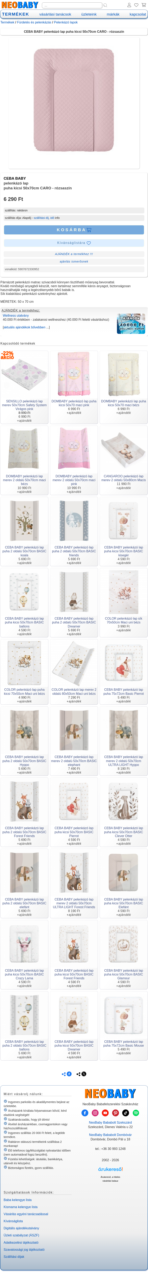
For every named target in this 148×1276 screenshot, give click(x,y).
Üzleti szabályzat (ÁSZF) (21, 1235)
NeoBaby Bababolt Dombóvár (110, 1135)
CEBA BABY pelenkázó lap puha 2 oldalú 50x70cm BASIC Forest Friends (24, 831)
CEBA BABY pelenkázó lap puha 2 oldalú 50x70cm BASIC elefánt (24, 903)
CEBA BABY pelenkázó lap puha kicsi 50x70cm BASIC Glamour (123, 974)
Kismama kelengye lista (21, 1207)
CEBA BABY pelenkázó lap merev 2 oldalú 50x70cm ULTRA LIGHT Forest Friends (74, 903)
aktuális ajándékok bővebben (24, 327)
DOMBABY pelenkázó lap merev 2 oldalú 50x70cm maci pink (74, 480)
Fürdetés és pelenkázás (34, 22)
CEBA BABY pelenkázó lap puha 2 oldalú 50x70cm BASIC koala (24, 551)
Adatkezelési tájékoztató (21, 1242)
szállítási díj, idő (44, 217)
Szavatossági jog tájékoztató (24, 1249)
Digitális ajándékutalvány (21, 1228)
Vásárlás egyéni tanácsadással (26, 1214)
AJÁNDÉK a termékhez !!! (74, 254)
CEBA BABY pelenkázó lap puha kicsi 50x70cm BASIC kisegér (123, 551)
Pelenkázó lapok (66, 22)
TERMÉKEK (15, 14)
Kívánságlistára (74, 243)
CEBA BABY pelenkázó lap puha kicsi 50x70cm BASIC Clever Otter (123, 831)
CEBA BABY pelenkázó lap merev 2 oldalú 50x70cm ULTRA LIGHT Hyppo (123, 760)
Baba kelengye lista (18, 1200)
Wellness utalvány (16, 315)
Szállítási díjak (14, 1256)
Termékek (7, 22)
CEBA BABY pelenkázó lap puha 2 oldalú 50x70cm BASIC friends (74, 551)
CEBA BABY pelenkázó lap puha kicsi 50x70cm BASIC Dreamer (74, 1045)
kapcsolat (138, 14)
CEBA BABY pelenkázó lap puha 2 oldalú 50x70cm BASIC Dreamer (74, 622)
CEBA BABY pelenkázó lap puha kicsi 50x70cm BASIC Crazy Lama (24, 974)
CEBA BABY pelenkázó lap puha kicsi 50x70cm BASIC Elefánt (123, 903)
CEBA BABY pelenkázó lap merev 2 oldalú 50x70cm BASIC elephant (74, 760)
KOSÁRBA (74, 229)
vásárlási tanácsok (55, 14)
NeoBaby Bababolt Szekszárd (110, 1122)
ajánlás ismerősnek (74, 261)
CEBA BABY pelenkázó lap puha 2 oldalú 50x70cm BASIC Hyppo (24, 760)
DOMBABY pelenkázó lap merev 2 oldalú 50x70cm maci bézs (24, 480)
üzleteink (89, 14)
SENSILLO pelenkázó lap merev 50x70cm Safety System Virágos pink (24, 405)
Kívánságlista (13, 1221)
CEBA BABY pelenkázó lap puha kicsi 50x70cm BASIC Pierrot (74, 831)
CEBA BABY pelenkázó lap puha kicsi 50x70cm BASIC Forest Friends (74, 974)
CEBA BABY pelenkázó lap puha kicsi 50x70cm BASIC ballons (24, 622)
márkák (113, 14)
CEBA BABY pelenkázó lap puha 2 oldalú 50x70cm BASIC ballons (24, 1045)
